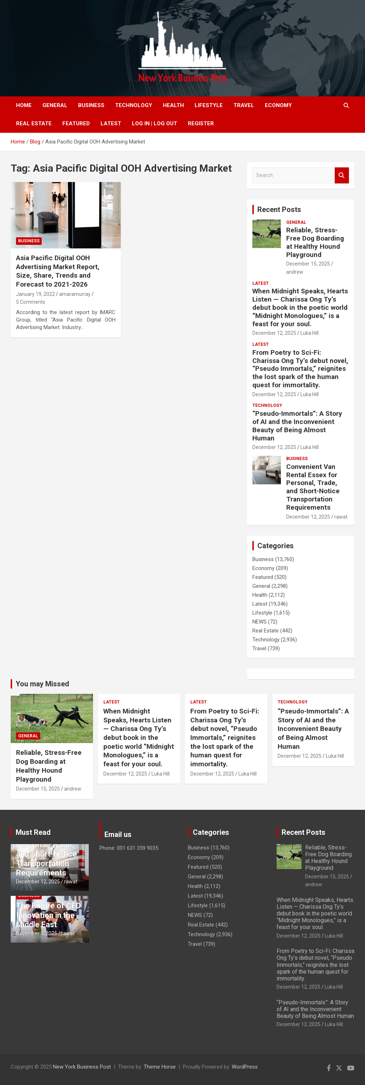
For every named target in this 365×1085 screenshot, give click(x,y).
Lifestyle (209, 105)
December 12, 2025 (274, 333)
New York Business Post (82, 1067)
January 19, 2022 (35, 294)
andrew (294, 272)
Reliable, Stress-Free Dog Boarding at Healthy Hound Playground (315, 242)
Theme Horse (160, 1067)
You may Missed (42, 684)
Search (342, 175)
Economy (278, 105)
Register (201, 123)
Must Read (33, 832)
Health (173, 105)
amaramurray (75, 294)
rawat (341, 517)
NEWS (259, 622)
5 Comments (30, 302)
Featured (76, 123)
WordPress (245, 1067)
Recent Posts (279, 209)
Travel (243, 105)
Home (24, 105)
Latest (111, 123)
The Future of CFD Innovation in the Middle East (48, 915)
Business (91, 105)
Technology (133, 105)
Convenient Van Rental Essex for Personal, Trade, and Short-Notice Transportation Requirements (313, 487)
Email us (118, 834)
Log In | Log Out (154, 123)
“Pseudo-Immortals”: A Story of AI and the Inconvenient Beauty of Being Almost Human (297, 425)
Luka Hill (309, 333)
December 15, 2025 (308, 264)
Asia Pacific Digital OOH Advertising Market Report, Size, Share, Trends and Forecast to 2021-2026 (57, 271)
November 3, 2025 (36, 933)
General (54, 105)
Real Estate (34, 123)
